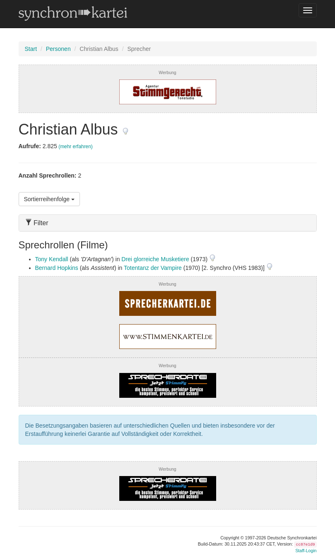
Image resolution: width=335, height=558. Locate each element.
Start (31, 49)
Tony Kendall (51, 259)
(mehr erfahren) (75, 146)
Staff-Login (305, 550)
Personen (58, 49)
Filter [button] (36, 222)
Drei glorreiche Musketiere (155, 259)
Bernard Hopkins (56, 268)
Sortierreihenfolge (49, 199)
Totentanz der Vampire (153, 268)
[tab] (167, 223)
